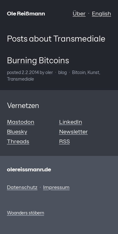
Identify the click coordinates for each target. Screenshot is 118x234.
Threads (18, 141)
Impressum (56, 187)
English (101, 13)
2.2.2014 (30, 72)
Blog (62, 72)
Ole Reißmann (26, 13)
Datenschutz (22, 187)
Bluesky (17, 131)
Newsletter (73, 131)
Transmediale (20, 79)
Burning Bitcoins (38, 60)
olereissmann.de (29, 169)
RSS (64, 141)
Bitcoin (78, 72)
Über (79, 13)
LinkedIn (70, 121)
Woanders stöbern (25, 213)
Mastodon (20, 121)
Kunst (93, 72)
